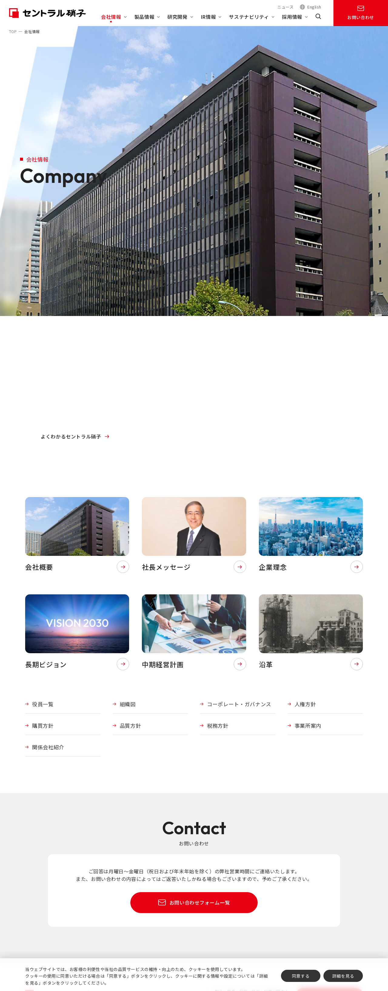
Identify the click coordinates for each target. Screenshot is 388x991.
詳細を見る (343, 976)
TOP (13, 31)
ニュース (285, 7)
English (314, 7)
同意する (300, 976)
